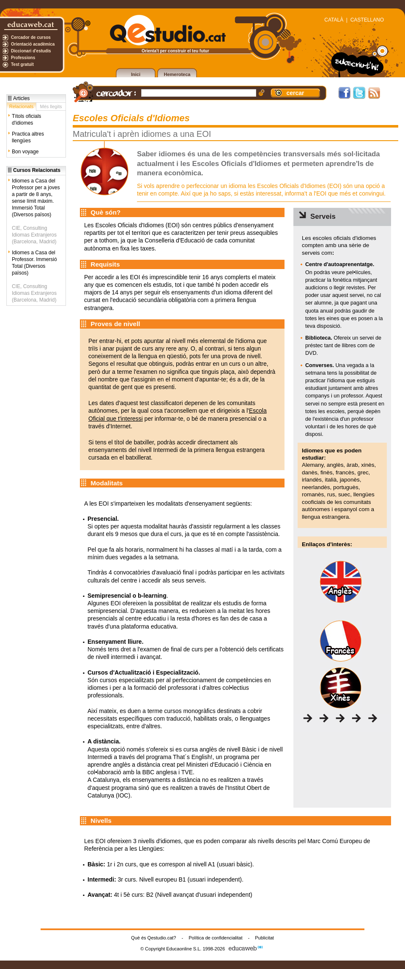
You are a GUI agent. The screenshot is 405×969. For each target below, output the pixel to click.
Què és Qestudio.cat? (153, 937)
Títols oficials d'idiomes (26, 119)
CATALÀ (333, 20)
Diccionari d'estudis (31, 51)
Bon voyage (25, 152)
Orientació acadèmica (33, 44)
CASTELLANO (367, 20)
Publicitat (264, 937)
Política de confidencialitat (215, 937)
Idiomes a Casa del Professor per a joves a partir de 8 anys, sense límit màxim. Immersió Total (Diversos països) (36, 198)
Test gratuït (22, 64)
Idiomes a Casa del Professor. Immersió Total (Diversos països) (34, 263)
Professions (23, 57)
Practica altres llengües (28, 137)
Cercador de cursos (31, 37)
